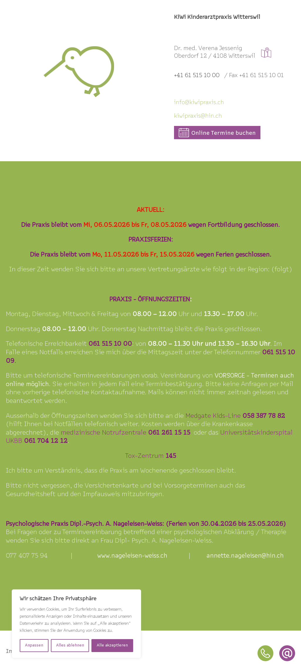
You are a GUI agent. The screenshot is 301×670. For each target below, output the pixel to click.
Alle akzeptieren (112, 645)
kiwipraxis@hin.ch (198, 116)
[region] (76, 623)
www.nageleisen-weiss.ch (132, 556)
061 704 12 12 (46, 441)
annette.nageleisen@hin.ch (245, 556)
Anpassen (34, 645)
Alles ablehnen (70, 645)
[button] (217, 132)
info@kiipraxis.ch (199, 103)
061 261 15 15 (169, 433)
